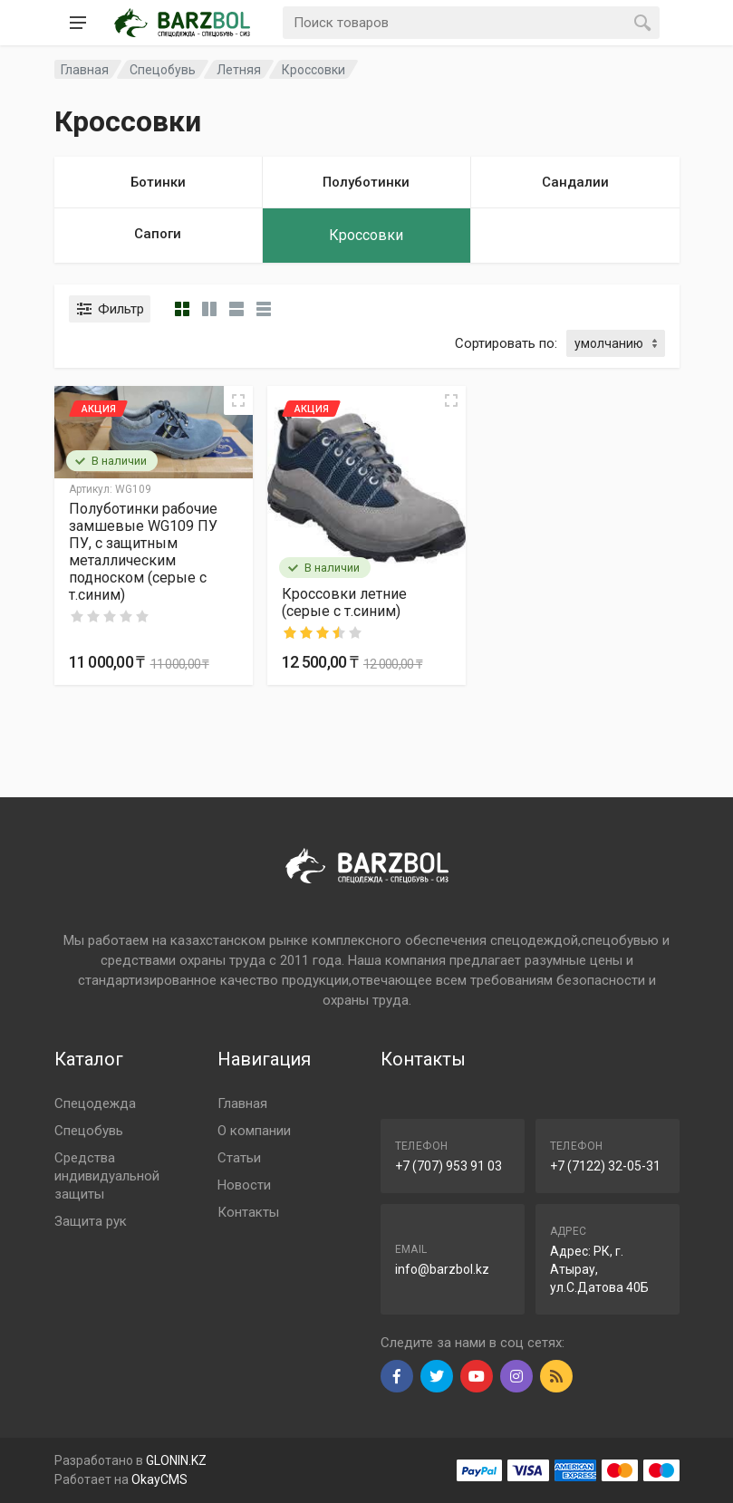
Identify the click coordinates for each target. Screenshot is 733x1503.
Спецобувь (88, 1130)
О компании (254, 1130)
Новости (244, 1185)
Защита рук (90, 1221)
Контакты (248, 1212)
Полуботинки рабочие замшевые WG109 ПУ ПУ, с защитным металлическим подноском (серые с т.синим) (143, 551)
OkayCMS (159, 1479)
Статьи (239, 1158)
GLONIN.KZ (176, 1460)
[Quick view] (238, 400)
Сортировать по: (506, 343)
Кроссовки (313, 70)
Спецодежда (95, 1103)
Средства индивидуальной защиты (106, 1176)
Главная (242, 1103)
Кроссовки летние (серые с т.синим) (344, 602)
